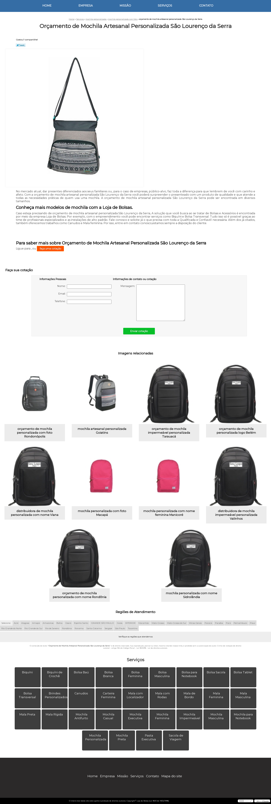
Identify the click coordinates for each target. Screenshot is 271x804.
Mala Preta (27, 714)
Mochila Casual (108, 716)
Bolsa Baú (82, 672)
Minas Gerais (195, 623)
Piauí (252, 623)
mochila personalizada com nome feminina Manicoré (169, 513)
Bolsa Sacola (216, 672)
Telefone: (83, 302)
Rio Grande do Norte (11, 628)
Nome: (84, 287)
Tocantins (132, 628)
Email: (84, 294)
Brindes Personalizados (56, 695)
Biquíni (27, 672)
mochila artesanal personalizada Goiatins (102, 430)
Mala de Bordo (189, 695)
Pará (228, 623)
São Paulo (120, 628)
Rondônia (67, 628)
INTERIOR (130, 623)
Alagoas (25, 623)
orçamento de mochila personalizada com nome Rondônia (79, 595)
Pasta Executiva (149, 737)
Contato (206, 5)
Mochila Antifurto (81, 716)
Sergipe (108, 628)
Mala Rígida (55, 714)
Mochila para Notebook (243, 716)
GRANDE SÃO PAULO (102, 623)
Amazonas (48, 623)
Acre (16, 623)
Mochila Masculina (216, 716)
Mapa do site (171, 776)
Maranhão (143, 623)
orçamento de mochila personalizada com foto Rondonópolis (34, 432)
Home (47, 5)
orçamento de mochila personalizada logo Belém (236, 430)
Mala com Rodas (162, 695)
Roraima (79, 628)
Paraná (208, 623)
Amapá (36, 623)
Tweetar (20, 45)
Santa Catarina (94, 628)
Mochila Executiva (135, 716)
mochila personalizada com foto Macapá (102, 513)
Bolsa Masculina (162, 674)
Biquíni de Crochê (54, 674)
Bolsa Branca (108, 674)
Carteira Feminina (108, 695)
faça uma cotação (50, 248)
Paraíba (219, 623)
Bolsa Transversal (28, 695)
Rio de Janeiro (52, 628)
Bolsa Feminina (135, 674)
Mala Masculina (243, 695)
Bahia (59, 623)
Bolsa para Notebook (189, 674)
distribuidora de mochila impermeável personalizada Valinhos (236, 514)
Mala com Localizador (135, 695)
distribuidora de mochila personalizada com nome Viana (34, 513)
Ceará (68, 623)
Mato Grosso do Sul (176, 623)
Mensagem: (152, 303)
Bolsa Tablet (243, 672)
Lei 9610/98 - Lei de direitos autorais (152, 648)
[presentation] (61, 314)
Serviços (165, 5)
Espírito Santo (81, 623)
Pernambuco (240, 623)
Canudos (81, 693)
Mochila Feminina (162, 716)
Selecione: (6, 623)
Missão (125, 5)
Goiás (119, 623)
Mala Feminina (216, 695)
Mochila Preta (122, 737)
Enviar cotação (139, 331)
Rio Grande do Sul (33, 628)
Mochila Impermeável (190, 716)
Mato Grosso (158, 623)
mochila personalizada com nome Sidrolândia (191, 595)
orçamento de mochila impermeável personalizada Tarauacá (169, 432)
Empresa (85, 5)
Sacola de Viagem (176, 737)
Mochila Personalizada (96, 737)
